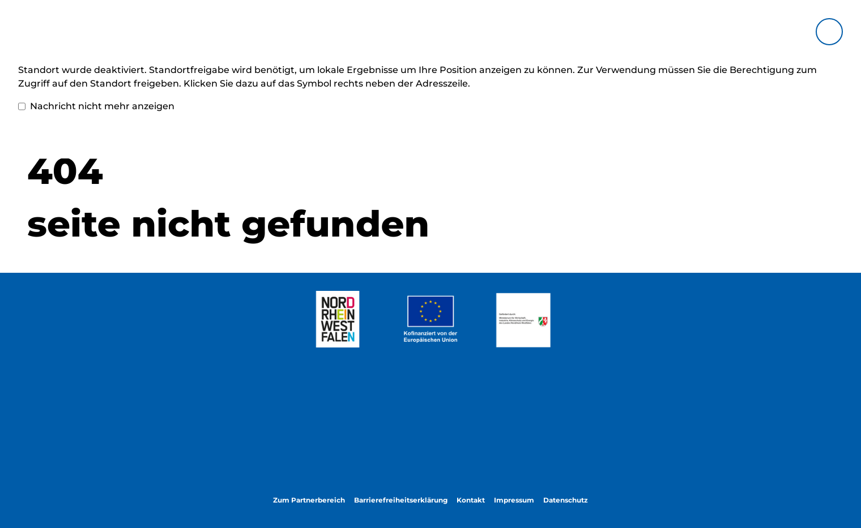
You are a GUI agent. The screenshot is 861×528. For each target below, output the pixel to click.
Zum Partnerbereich (309, 500)
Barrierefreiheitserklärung (400, 500)
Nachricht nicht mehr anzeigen (96, 106)
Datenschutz (565, 500)
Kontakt (471, 500)
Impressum (514, 500)
